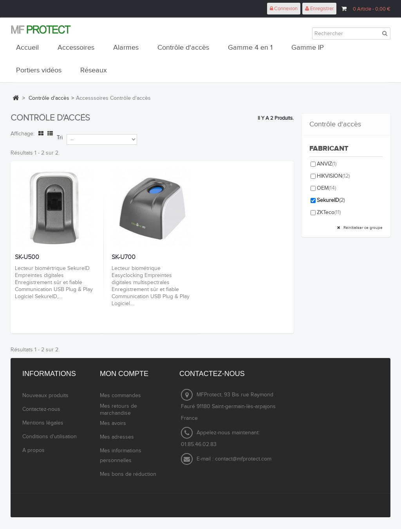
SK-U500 (27, 257)
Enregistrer (319, 8)
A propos (33, 450)
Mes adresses (117, 437)
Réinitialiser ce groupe (362, 227)
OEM (326, 188)
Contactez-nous (41, 409)
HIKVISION (333, 176)
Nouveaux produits (45, 395)
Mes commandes (120, 395)
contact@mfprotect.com (243, 459)
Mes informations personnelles (120, 456)
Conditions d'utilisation (49, 437)
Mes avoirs (113, 423)
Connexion (284, 8)
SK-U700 (123, 257)
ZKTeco (329, 212)
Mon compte (124, 374)
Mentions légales (42, 423)
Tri (60, 138)
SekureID (331, 200)
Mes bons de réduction (128, 474)
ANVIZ (326, 164)
